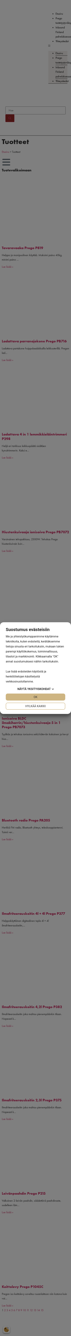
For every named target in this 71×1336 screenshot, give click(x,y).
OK (35, 697)
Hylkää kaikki (35, 706)
